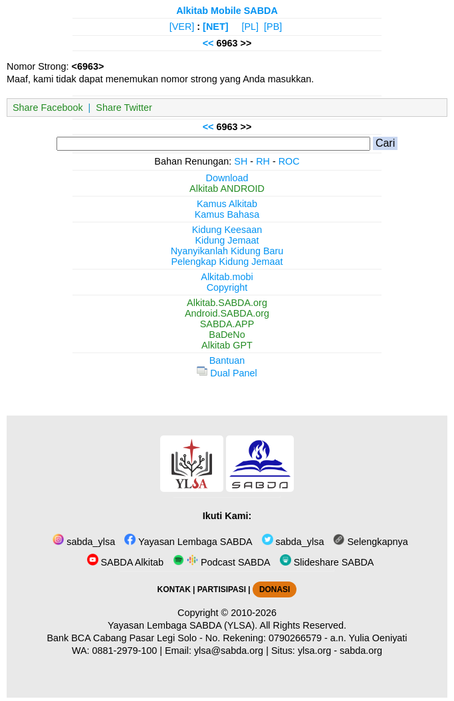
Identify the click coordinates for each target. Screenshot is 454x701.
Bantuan (227, 360)
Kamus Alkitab (227, 203)
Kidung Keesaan (227, 229)
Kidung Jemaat (227, 240)
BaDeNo (227, 334)
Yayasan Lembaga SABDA (188, 541)
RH (263, 161)
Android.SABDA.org (227, 313)
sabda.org (361, 650)
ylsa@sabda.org (228, 650)
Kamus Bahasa (227, 214)
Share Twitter (124, 107)
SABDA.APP (227, 324)
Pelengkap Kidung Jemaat (227, 261)
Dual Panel (227, 373)
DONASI (274, 589)
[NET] (215, 26)
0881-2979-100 (125, 650)
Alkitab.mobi (227, 277)
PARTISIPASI (221, 589)
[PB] (273, 26)
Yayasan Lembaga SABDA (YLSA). (182, 625)
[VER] (182, 26)
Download (227, 178)
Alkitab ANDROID (227, 188)
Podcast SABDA (222, 562)
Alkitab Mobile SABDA (227, 10)
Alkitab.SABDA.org (227, 302)
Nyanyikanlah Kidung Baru (227, 251)
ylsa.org (314, 650)
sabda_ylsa (84, 541)
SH (240, 161)
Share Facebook (48, 107)
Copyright (227, 287)
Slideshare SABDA (327, 562)
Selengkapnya (370, 541)
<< (208, 43)
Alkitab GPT (227, 345)
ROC (289, 161)
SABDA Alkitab (125, 562)
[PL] (250, 26)
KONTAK (174, 589)
